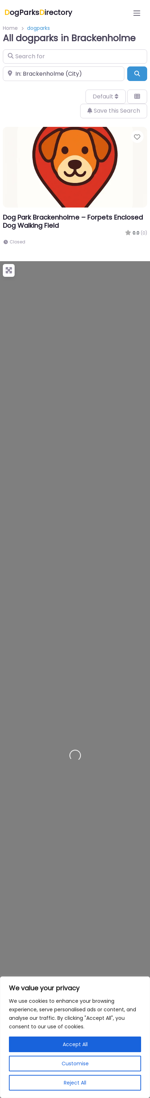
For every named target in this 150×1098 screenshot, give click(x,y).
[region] (75, 1037)
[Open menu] (137, 13)
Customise (75, 1063)
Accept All (75, 1044)
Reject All (75, 1082)
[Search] (137, 73)
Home (10, 28)
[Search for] (75, 56)
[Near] (63, 73)
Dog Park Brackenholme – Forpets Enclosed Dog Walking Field (73, 221)
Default (105, 96)
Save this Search (113, 111)
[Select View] (137, 97)
